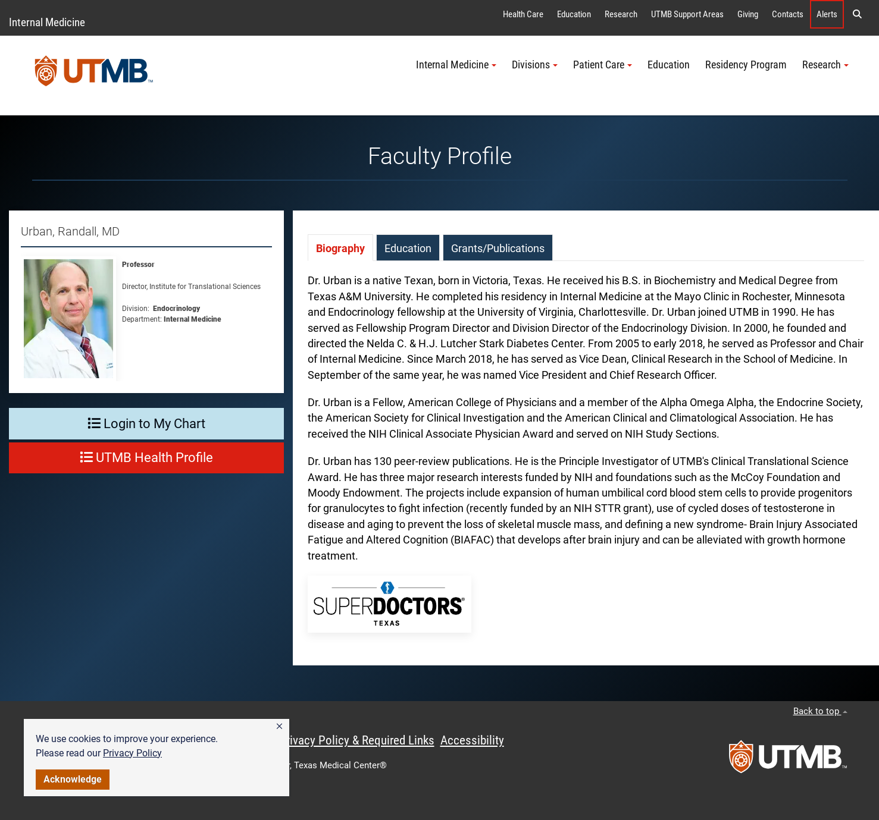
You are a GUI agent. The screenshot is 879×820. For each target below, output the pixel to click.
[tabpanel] (586, 463)
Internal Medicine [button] (456, 64)
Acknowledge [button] (72, 779)
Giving (747, 14)
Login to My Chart (146, 423)
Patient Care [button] (602, 64)
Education (574, 14)
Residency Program (746, 64)
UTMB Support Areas (687, 14)
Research (621, 14)
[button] (279, 726)
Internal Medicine (47, 22)
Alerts (827, 14)
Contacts (787, 14)
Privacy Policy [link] (132, 753)
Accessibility (472, 740)
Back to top (820, 711)
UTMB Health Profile (146, 457)
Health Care (523, 14)
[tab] (340, 247)
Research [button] (825, 64)
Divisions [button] (535, 64)
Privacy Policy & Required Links (356, 740)
